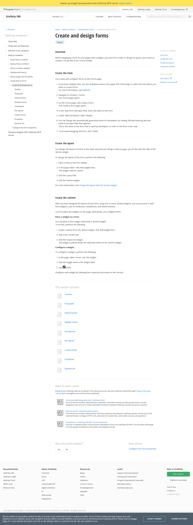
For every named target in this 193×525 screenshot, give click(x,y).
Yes (58, 449)
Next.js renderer (68, 29)
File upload (69, 340)
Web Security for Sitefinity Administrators (82, 411)
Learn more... (126, 3)
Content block (71, 350)
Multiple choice (71, 322)
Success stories (86, 484)
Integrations (46, 499)
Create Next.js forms (86, 29)
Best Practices (114, 16)
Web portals (46, 495)
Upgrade (83, 491)
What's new (8, 484)
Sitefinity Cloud (161, 9)
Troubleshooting (133, 16)
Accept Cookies (154, 519)
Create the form (166, 59)
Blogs (82, 473)
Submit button (71, 312)
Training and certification (127, 476)
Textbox (68, 294)
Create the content (167, 67)
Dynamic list (70, 368)
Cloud (44, 476)
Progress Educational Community (130, 480)
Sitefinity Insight (144, 9)
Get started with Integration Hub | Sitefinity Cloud (85, 400)
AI (42, 491)
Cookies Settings (179, 519)
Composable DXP (48, 484)
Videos (83, 476)
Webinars (84, 480)
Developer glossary (125, 488)
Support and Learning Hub (127, 473)
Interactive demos (124, 484)
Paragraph (69, 303)
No (67, 449)
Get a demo (166, 79)
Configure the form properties (142, 448)
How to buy (171, 487)
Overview (164, 55)
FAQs (82, 495)
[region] (96, 519)
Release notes (9, 488)
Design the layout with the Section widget (98, 185)
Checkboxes (70, 331)
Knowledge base (179, 9)
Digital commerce (48, 488)
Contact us (171, 490)
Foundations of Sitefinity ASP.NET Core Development (86, 422)
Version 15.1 (59, 16)
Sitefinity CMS (127, 9)
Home (57, 29)
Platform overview (168, 82)
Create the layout (167, 63)
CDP (43, 480)
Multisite (86, 90)
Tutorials (99, 16)
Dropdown (69, 359)
